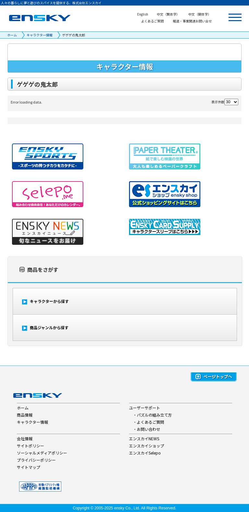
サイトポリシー (30, 445)
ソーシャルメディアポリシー (42, 453)
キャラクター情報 (40, 34)
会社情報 (24, 438)
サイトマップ (28, 467)
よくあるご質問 (150, 422)
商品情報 (24, 415)
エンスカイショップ (146, 445)
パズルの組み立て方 (154, 415)
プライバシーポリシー (36, 460)
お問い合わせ (148, 429)
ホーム (12, 34)
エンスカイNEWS (144, 438)
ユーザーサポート (144, 407)
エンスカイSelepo (145, 453)
